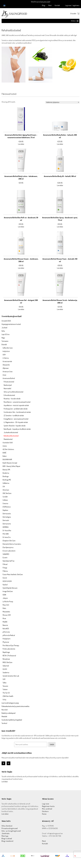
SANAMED (6, 554)
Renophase (6, 659)
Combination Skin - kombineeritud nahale (17, 412)
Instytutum (6, 351)
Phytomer (6, 642)
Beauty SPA (6, 470)
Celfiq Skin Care (8, 348)
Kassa (44, 814)
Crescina (5, 503)
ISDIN (4, 595)
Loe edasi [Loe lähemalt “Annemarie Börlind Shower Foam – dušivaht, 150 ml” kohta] (60, 268)
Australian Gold (8, 442)
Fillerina (5, 571)
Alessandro (6, 365)
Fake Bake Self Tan (8, 561)
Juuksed (4, 328)
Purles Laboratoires (9, 649)
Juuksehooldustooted (11, 432)
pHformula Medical (9, 635)
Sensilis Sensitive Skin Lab (11, 676)
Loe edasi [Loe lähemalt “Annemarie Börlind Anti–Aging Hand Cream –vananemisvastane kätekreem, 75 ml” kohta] (21, 144)
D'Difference (7, 507)
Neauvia (5, 625)
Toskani (5, 689)
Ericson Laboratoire (9, 551)
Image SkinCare (8, 591)
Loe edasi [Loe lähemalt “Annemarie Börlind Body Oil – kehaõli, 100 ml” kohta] (60, 185)
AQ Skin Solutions (8, 449)
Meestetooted (8, 439)
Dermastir (6, 520)
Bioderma (6, 473)
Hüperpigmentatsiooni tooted (11, 324)
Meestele (4, 716)
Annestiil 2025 (6, 321)
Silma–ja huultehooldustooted (13, 392)
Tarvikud (4, 723)
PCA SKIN (6, 534)
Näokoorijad (8, 385)
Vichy (4, 699)
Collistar (5, 500)
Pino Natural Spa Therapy (11, 645)
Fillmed (5, 564)
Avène (5, 446)
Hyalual (5, 585)
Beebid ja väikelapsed (8, 713)
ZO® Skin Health (8, 696)
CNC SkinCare (7, 493)
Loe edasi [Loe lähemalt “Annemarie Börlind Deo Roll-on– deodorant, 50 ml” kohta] (21, 227)
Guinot (5, 578)
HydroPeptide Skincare (10, 588)
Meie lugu (5, 836)
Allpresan (6, 368)
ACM (4, 355)
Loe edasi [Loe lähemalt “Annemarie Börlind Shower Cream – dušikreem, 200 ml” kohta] (21, 268)
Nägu (3, 338)
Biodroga (6, 476)
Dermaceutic (7, 514)
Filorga (5, 568)
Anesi (4, 375)
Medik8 (5, 622)
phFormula (6, 632)
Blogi (43, 5)
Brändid (4, 344)
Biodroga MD (7, 480)
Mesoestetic (6, 612)
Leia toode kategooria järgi (10, 703)
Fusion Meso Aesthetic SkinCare (13, 574)
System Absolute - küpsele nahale (14, 426)
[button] (73, 21)
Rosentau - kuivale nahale (12, 399)
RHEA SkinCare (7, 662)
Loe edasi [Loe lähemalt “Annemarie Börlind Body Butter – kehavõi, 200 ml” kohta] (60, 144)
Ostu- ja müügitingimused (11, 831)
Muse (4, 618)
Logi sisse (45, 804)
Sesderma (6, 672)
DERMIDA (6, 527)
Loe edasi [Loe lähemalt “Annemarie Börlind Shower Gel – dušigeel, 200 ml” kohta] (21, 309)
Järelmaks (5, 833)
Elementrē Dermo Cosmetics (12, 544)
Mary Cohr (6, 605)
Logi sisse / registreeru (72, 5)
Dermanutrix (7, 524)
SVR (4, 679)
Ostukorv (45, 811)
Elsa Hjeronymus (8, 547)
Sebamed (6, 666)
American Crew (8, 371)
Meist (50, 5)
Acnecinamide (7, 361)
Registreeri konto (48, 806)
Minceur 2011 (7, 615)
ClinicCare (6, 490)
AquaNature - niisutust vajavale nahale (16, 405)
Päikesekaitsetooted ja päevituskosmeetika (15, 706)
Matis (4, 608)
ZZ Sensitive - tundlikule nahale (14, 415)
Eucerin (5, 557)
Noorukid (4, 710)
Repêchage (6, 652)
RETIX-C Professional (9, 656)
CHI (4, 486)
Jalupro (5, 598)
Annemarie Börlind (9, 378)
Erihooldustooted (9, 395)
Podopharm (6, 639)
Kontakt (57, 5)
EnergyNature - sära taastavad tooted (16, 419)
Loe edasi (5, 781)
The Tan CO (6, 693)
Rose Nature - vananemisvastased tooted (17, 402)
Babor (5, 456)
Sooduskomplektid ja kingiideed (12, 720)
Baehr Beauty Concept (10, 463)
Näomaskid (7, 388)
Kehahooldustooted (11, 436)
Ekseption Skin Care (9, 541)
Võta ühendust (7, 826)
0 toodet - (74, 13)
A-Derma (6, 358)
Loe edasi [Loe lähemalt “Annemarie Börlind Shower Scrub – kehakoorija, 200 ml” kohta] (60, 309)
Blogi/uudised (7, 838)
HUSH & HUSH (7, 581)
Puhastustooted (9, 382)
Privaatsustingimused (10, 828)
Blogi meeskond (7, 841)
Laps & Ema (5, 334)
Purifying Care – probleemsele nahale (15, 409)
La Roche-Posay (8, 601)
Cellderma (6, 483)
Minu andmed (47, 809)
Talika (4, 683)
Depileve (5, 510)
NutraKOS (6, 628)
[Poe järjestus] (62, 102)
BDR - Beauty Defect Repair (11, 466)
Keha (3, 331)
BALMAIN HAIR (7, 459)
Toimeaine (5, 341)
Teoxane (5, 686)
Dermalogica (7, 517)
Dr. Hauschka (7, 530)
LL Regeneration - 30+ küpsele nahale (16, 422)
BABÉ (4, 453)
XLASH (5, 669)
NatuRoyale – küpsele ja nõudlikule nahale (17, 429)
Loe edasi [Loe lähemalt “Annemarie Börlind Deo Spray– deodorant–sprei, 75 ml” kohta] (60, 227)
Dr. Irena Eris (7, 537)
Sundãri (5, 497)
